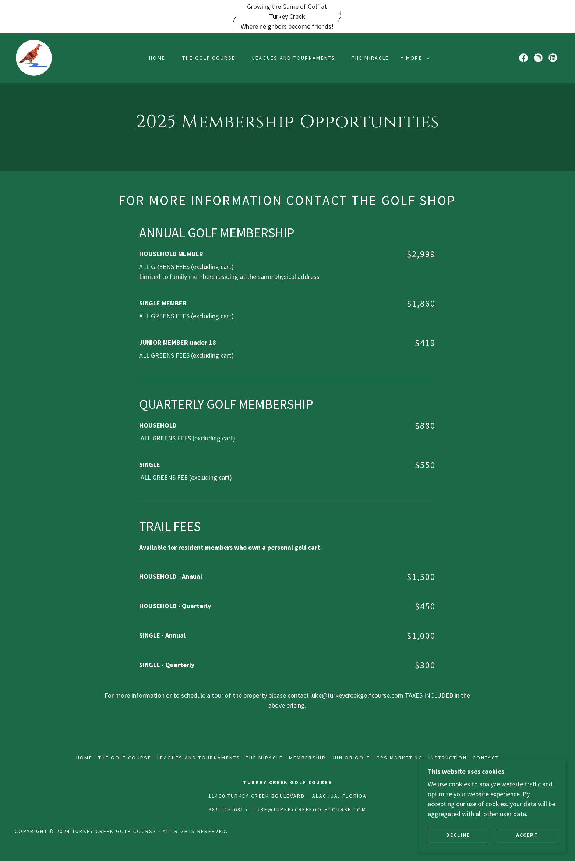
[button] (416, 57)
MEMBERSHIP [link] (307, 757)
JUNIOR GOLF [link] (351, 757)
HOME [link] (157, 57)
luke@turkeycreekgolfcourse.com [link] (310, 809)
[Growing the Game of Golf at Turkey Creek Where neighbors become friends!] (287, 16)
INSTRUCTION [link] (447, 757)
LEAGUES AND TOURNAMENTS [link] (293, 57)
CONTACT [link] (486, 757)
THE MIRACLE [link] (370, 57)
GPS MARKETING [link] (399, 757)
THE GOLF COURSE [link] (208, 57)
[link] (34, 57)
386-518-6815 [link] (228, 809)
